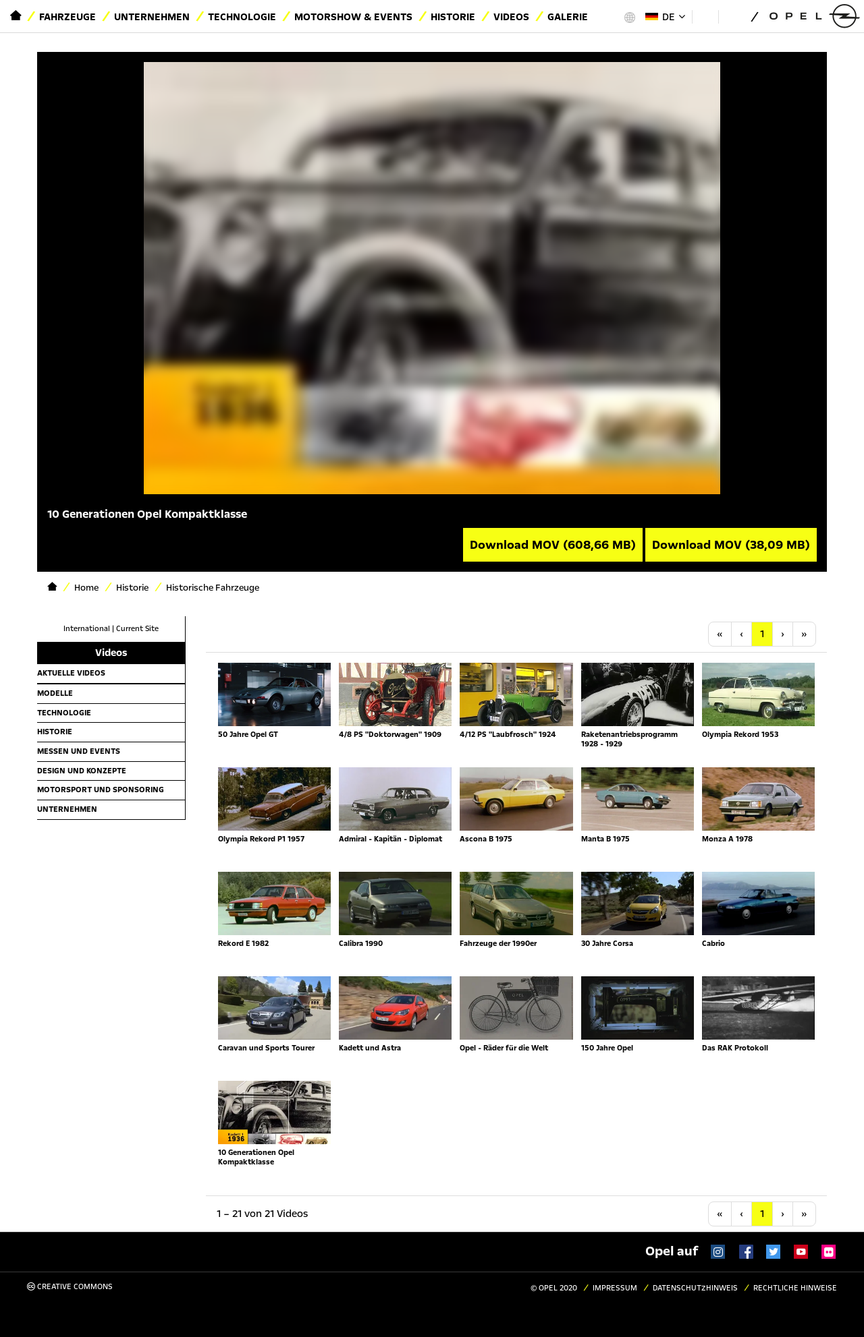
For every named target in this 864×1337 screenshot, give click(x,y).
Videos (511, 17)
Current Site (137, 629)
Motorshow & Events (353, 17)
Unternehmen (152, 17)
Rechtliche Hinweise (795, 1288)
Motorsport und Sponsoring (100, 789)
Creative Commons (70, 1287)
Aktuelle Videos (71, 672)
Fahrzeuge (67, 17)
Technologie (242, 17)
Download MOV (553, 545)
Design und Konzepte (81, 770)
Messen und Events (78, 751)
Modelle (55, 693)
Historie (453, 17)
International (86, 629)
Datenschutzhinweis (695, 1288)
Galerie (567, 17)
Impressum (615, 1288)
